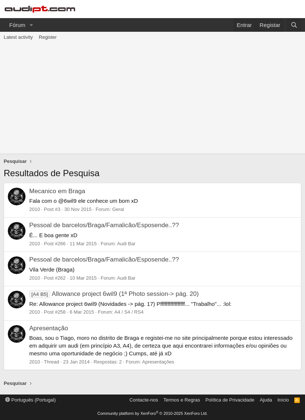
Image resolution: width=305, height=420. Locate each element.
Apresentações (158, 362)
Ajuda (266, 400)
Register (48, 37)
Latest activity (18, 37)
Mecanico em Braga (57, 191)
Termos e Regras (181, 400)
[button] (31, 25)
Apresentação (48, 328)
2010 (34, 209)
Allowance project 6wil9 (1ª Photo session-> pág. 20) (114, 293)
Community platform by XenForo (152, 413)
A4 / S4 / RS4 (129, 312)
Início (283, 400)
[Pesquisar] (294, 25)
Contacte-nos (144, 400)
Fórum (17, 25)
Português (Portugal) (30, 400)
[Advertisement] (152, 98)
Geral (118, 209)
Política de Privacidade (229, 400)
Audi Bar (126, 243)
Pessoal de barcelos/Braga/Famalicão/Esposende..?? (104, 225)
